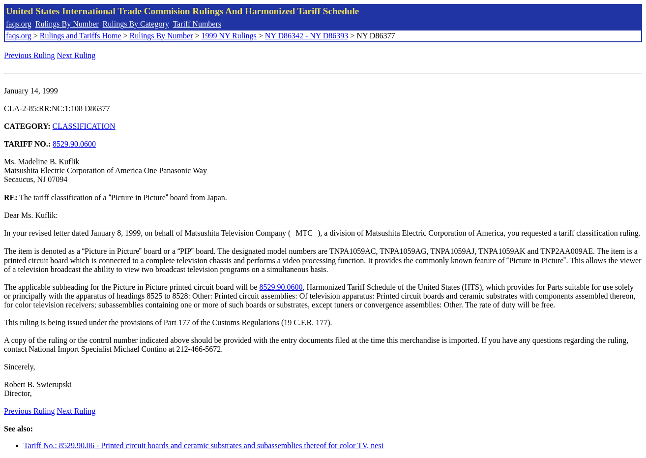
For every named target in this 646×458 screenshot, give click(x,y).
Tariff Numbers (197, 24)
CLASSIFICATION (84, 126)
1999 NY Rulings (229, 35)
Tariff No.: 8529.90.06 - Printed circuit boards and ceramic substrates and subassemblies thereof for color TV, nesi (203, 445)
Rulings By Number (67, 24)
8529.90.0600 (74, 144)
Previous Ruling (29, 55)
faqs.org (18, 24)
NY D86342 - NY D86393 (306, 35)
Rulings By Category (136, 24)
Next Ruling (76, 55)
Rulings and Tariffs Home (80, 35)
